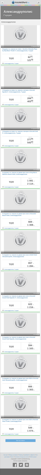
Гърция (17, 63)
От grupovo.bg (35, 46)
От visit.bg (36, 169)
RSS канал (33, 457)
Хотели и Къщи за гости (22, 457)
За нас (5, 455)
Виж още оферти (20, 440)
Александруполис (9, 63)
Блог (12, 457)
